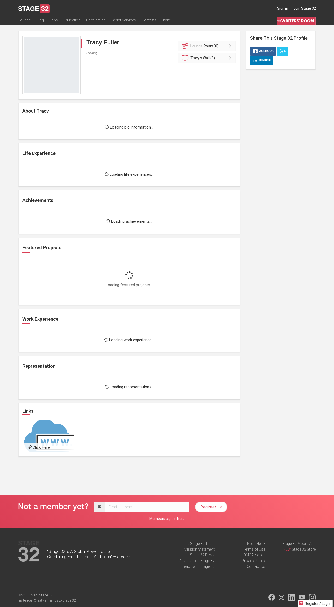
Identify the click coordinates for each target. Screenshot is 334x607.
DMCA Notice (254, 555)
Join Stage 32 (304, 8)
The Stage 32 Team (199, 543)
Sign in (282, 8)
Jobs (54, 20)
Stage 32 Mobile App (299, 543)
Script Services (123, 20)
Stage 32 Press (202, 555)
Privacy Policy (253, 561)
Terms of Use (254, 549)
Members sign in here (167, 519)
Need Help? (256, 543)
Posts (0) (208, 46)
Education (72, 20)
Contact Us (256, 566)
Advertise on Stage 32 (197, 561)
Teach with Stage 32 (198, 566)
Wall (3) (208, 58)
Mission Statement (199, 549)
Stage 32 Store (304, 549)
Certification (96, 20)
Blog (40, 20)
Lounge (24, 20)
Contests (149, 20)
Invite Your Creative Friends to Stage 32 (47, 600)
